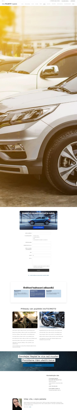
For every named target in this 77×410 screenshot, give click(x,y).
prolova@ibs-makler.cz (65, 0)
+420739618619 (73, 0)
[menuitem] (21, 4)
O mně (30, 406)
